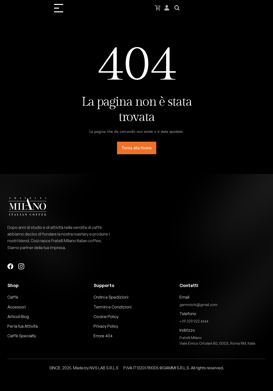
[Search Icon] (177, 8)
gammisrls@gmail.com (198, 305)
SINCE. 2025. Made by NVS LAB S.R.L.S (83, 367)
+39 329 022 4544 (193, 321)
